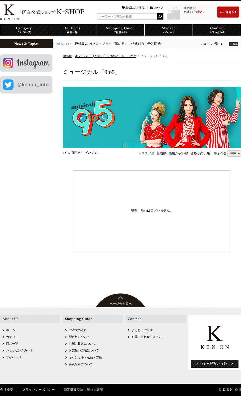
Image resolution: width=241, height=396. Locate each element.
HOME (67, 56)
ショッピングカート (19, 350)
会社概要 (6, 389)
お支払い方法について (84, 350)
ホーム (10, 330)
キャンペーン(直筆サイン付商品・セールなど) (106, 56)
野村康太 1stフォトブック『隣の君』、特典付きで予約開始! (118, 44)
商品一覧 (12, 343)
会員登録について (81, 364)
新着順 (161, 153)
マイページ (13, 357)
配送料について (79, 336)
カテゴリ (12, 336)
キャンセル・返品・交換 (85, 357)
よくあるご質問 (142, 330)
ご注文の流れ (78, 330)
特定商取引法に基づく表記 (83, 389)
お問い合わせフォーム (147, 336)
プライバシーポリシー (38, 389)
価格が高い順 (200, 153)
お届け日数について (82, 343)
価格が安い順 (178, 153)
